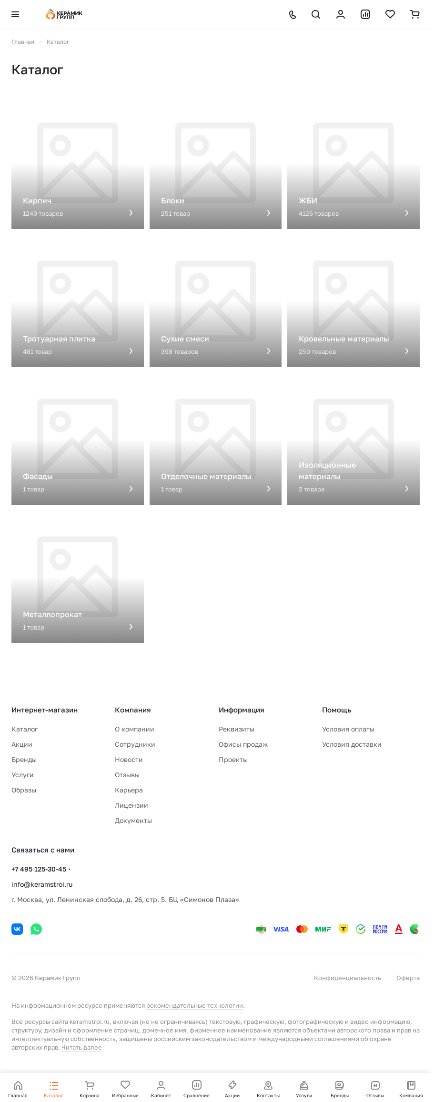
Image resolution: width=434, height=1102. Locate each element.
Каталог (24, 729)
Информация (241, 709)
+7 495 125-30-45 (38, 869)
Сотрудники (135, 744)
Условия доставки (352, 744)
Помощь (336, 709)
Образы (23, 790)
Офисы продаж (243, 744)
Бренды (24, 759)
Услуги (22, 775)
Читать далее (81, 1047)
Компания (133, 709)
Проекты (233, 759)
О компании (134, 729)
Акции (21, 744)
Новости (129, 759)
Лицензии (131, 805)
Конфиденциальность (347, 978)
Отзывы (127, 775)
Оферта (408, 978)
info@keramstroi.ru (41, 884)
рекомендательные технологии (194, 1005)
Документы (133, 820)
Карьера (129, 790)
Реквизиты (236, 729)
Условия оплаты (348, 729)
